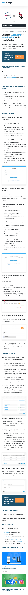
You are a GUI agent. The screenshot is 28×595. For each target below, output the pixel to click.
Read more (4, 571)
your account (18, 541)
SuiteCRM (6, 532)
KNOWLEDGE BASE (16, 540)
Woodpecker (7, 536)
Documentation (7, 25)
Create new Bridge (11, 77)
